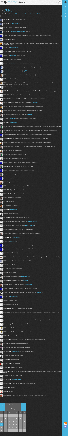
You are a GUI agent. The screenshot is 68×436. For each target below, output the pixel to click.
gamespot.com (29, 79)
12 (13, 422)
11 (9, 422)
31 (5, 431)
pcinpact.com (13, 241)
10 (5, 422)
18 (9, 425)
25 (9, 428)
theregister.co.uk (14, 47)
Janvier (13, 404)
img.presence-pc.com (32, 221)
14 (20, 422)
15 (24, 422)
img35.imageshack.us (16, 379)
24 (5, 428)
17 (5, 425)
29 (24, 428)
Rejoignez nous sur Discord (65, 426)
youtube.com (12, 118)
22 (24, 425)
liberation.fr (25, 280)
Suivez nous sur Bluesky (65, 432)
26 (13, 428)
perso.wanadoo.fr (13, 209)
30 (1, 431)
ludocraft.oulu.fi (34, 102)
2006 (13, 409)
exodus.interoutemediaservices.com (17, 31)
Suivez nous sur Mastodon (65, 429)
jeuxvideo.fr (39, 292)
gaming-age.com (13, 122)
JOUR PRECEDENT (7, 16)
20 (16, 425)
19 (13, 425)
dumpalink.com (25, 71)
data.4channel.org (16, 23)
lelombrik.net (13, 55)
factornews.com (28, 284)
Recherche (56, 2)
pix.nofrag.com (16, 237)
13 (16, 422)
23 (1, 428)
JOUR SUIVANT (56, 16)
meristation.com (13, 296)
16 (1, 425)
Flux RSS (65, 423)
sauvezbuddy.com (15, 351)
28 (20, 428)
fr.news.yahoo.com (25, 276)
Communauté (65, 209)
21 (20, 425)
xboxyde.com (29, 114)
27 (16, 428)
